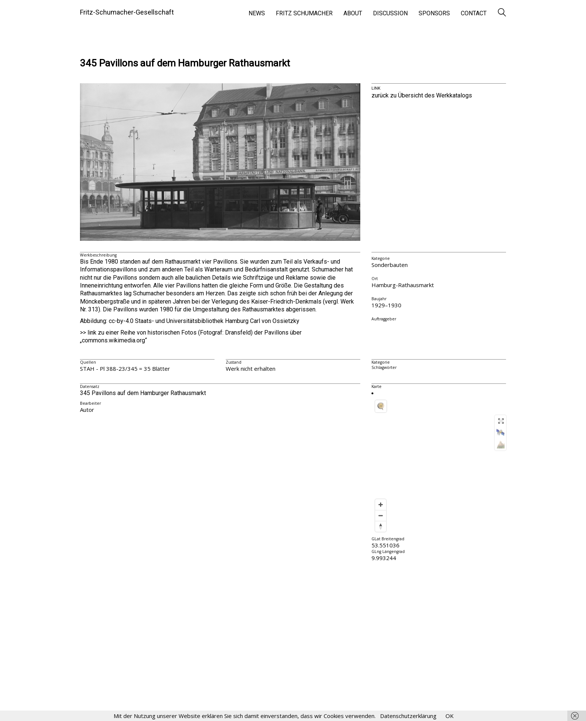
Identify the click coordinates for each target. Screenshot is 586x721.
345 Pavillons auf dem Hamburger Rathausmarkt (185, 63)
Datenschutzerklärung (408, 716)
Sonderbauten (389, 264)
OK (449, 716)
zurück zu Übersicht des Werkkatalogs (421, 95)
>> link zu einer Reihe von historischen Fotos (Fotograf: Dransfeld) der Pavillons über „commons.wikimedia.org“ (191, 336)
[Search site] (502, 13)
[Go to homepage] (127, 12)
